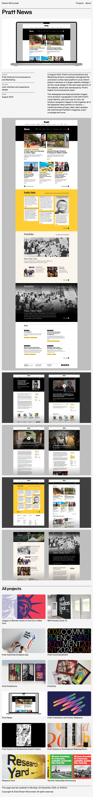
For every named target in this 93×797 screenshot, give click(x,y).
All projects (11, 588)
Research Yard (24, 768)
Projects (80, 3)
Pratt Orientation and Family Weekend (69, 705)
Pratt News (24, 705)
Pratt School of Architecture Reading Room (69, 736)
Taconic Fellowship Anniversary (69, 768)
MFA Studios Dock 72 (69, 608)
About (88, 3)
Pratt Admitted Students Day (24, 642)
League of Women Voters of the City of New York (24, 609)
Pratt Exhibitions (24, 673)
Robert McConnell (10, 3)
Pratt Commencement (69, 642)
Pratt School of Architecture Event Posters (24, 736)
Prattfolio (69, 673)
